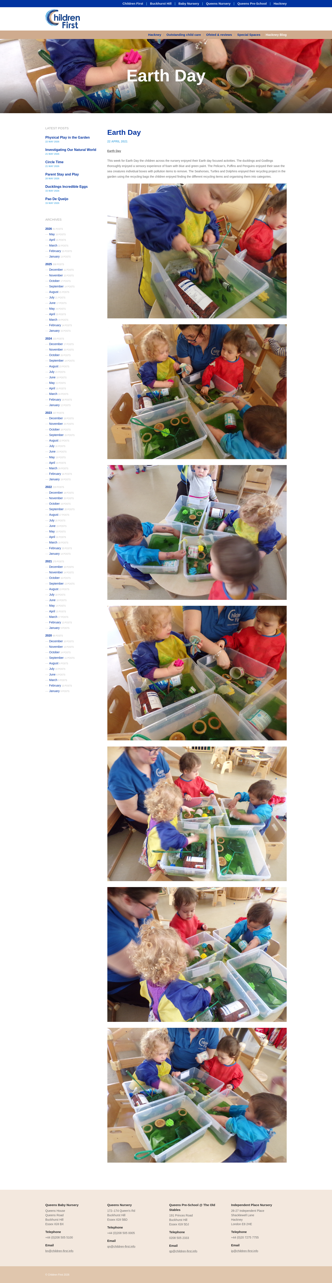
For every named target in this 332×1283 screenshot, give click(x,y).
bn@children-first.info (59, 1251)
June (57, 303)
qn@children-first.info (121, 1246)
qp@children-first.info (183, 1251)
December (61, 269)
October (60, 281)
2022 (54, 487)
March (58, 245)
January (60, 256)
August (59, 292)
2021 (54, 561)
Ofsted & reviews (219, 34)
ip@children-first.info (244, 1251)
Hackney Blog (276, 34)
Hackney (280, 3)
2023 (54, 412)
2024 (54, 338)
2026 (54, 228)
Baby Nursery (188, 3)
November (61, 275)
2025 (54, 264)
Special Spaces (248, 34)
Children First (133, 3)
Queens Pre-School (252, 3)
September (62, 286)
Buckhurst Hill (161, 3)
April (57, 239)
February (60, 251)
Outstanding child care (183, 34)
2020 (54, 635)
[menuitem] (156, 35)
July (57, 297)
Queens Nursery (218, 3)
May (57, 234)
